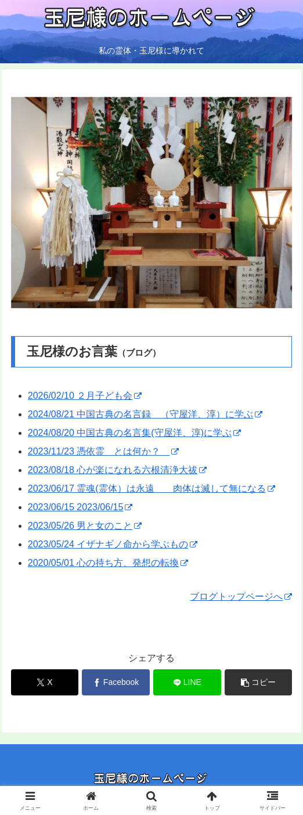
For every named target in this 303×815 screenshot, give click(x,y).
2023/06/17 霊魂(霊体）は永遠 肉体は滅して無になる (151, 488)
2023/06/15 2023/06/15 (80, 507)
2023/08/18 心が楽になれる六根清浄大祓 (117, 470)
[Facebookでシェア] (115, 682)
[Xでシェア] (44, 682)
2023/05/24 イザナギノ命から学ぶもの (113, 544)
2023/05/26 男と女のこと (85, 526)
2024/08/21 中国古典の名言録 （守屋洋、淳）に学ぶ (145, 414)
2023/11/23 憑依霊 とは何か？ (103, 451)
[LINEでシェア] (187, 682)
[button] (258, 682)
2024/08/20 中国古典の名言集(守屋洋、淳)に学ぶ (134, 433)
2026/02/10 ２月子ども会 (85, 396)
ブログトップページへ (241, 596)
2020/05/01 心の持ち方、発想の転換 (108, 563)
